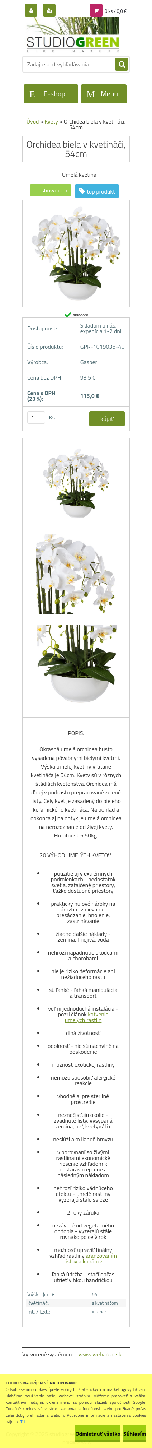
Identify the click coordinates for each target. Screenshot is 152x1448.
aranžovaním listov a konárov (90, 1258)
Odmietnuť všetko (97, 1433)
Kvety (51, 121)
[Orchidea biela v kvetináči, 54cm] (76, 202)
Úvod (33, 121)
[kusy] (36, 417)
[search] (121, 64)
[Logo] (71, 35)
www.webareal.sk (100, 1354)
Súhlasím (134, 1433)
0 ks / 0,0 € (116, 11)
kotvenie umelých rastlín (87, 1017)
